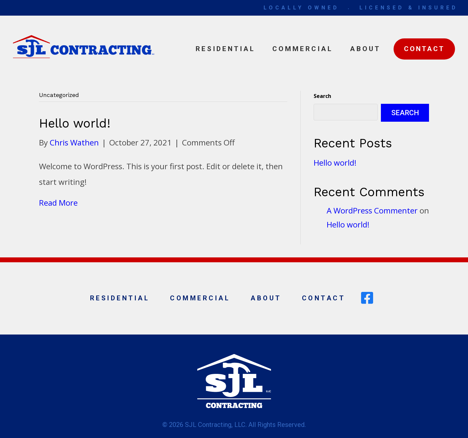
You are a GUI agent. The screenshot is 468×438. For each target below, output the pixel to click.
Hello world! (74, 123)
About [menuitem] (365, 49)
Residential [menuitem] (225, 49)
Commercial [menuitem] (302, 49)
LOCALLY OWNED (301, 8)
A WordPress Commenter (372, 210)
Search (322, 96)
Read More (58, 202)
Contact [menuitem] (424, 49)
